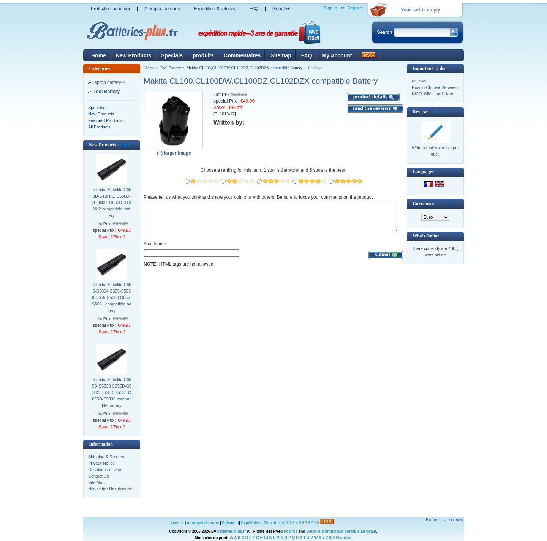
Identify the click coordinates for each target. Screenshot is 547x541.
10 (317, 523)
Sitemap (280, 55)
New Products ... (103, 114)
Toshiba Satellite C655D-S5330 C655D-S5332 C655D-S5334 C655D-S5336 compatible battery (111, 392)
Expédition (251, 523)
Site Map (96, 482)
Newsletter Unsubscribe (110, 489)
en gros (290, 531)
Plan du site (274, 523)
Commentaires (242, 55)
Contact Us (98, 476)
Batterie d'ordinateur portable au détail (341, 531)
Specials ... (98, 107)
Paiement (230, 523)
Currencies (423, 203)
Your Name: (156, 249)
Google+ (281, 8)
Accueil (177, 523)
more (125, 144)
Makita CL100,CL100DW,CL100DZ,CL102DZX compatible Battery (245, 67)
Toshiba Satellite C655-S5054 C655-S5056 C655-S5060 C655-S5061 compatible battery (111, 297)
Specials (172, 55)
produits (203, 55)
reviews (419, 81)
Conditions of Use (104, 469)
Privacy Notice (101, 463)
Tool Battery (170, 67)
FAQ (253, 8)
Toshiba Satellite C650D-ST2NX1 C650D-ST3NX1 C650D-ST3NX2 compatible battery (111, 202)
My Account (337, 55)
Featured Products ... (107, 120)
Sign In (330, 8)
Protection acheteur (110, 8)
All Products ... (101, 127)
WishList (344, 538)
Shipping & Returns (106, 456)
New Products (133, 55)
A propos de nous (162, 8)
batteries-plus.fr (231, 531)
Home (98, 55)
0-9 (332, 538)
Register (355, 8)
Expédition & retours (214, 8)
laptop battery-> (109, 82)
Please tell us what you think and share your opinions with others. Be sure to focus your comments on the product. (259, 197)
